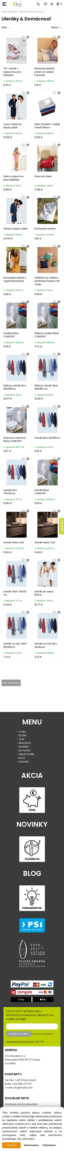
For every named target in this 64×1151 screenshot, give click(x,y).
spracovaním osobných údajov (20, 1041)
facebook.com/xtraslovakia (21, 1104)
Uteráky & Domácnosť (31, 11)
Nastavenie (31, 1145)
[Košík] (60, 3)
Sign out (39, 1041)
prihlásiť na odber (19, 1033)
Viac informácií (25, 1139)
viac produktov (11, 682)
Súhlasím (11, 1145)
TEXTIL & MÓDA (9, 11)
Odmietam (49, 1145)
